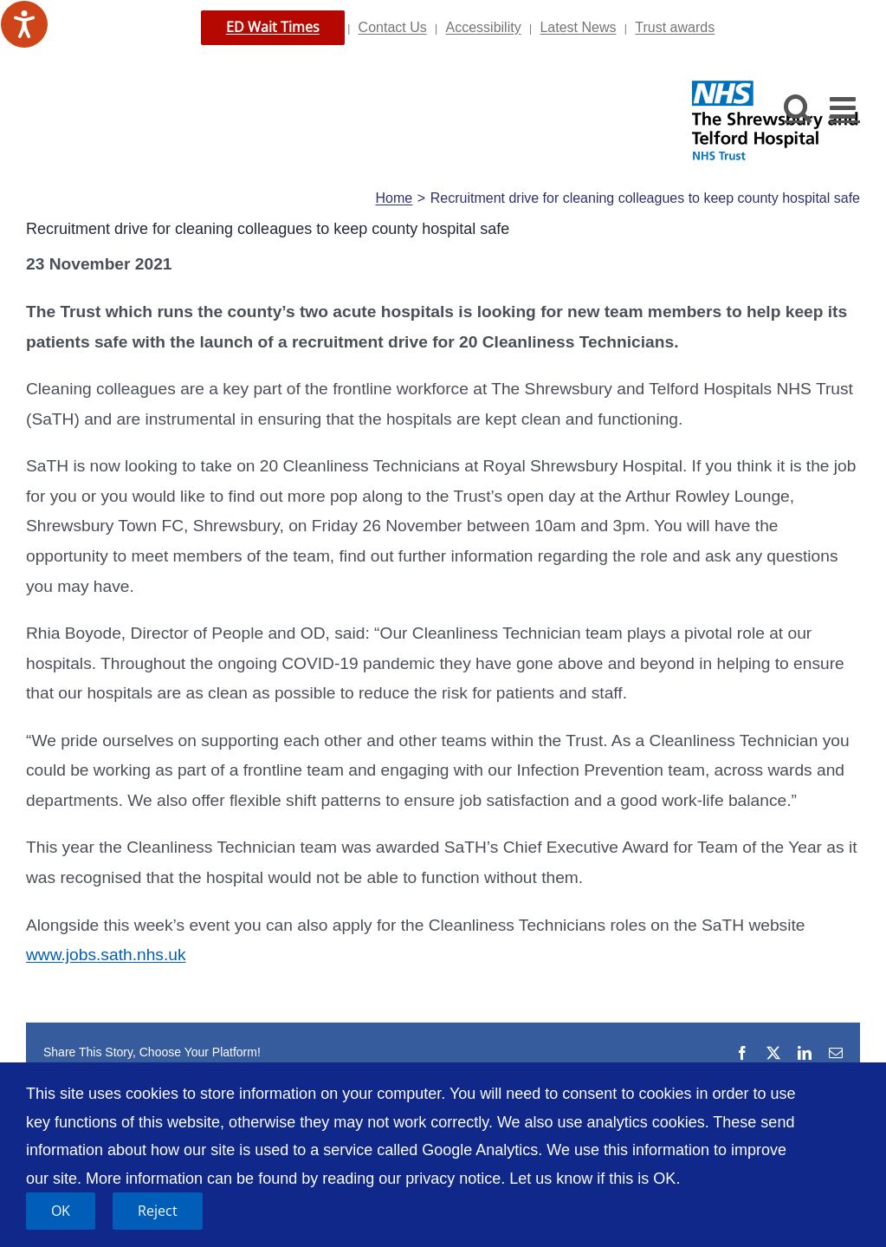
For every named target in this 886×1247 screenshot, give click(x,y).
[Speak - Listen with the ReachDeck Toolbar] (24, 24)
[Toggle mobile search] (798, 107)
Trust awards (675, 27)
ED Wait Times (273, 26)
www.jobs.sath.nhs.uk (106, 954)
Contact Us (393, 27)
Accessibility (483, 27)
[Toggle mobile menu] (845, 107)
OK (60, 1210)
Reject (158, 1210)
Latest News (578, 27)
